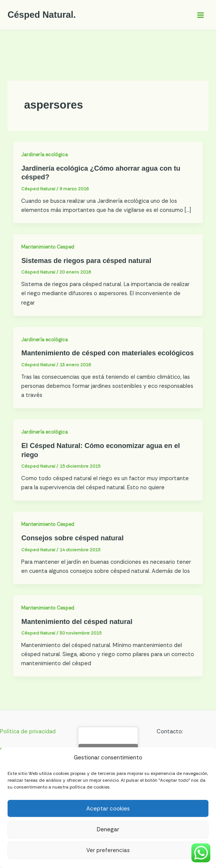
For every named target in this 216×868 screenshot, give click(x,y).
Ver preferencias (108, 850)
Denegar (108, 829)
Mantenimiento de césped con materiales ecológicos (107, 353)
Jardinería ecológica (44, 154)
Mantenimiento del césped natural (76, 621)
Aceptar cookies (108, 808)
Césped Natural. (42, 15)
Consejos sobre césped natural (72, 538)
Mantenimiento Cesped (47, 247)
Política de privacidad (28, 731)
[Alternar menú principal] (200, 15)
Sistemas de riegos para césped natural (86, 260)
